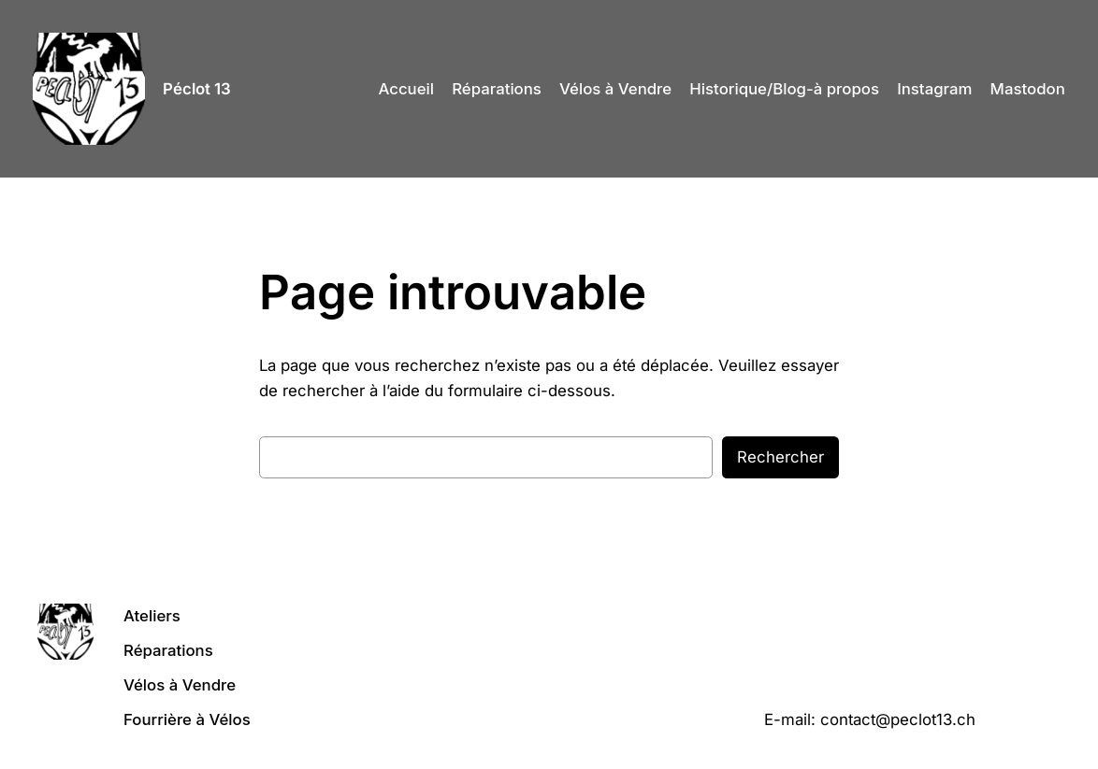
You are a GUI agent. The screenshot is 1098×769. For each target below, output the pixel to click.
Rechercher (780, 457)
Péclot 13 (197, 88)
